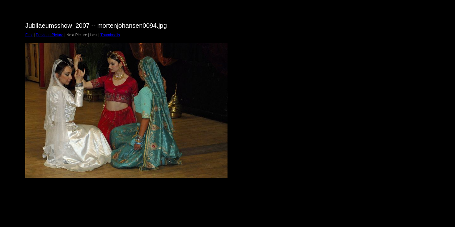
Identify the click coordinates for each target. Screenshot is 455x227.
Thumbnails (110, 35)
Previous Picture (49, 35)
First (29, 35)
